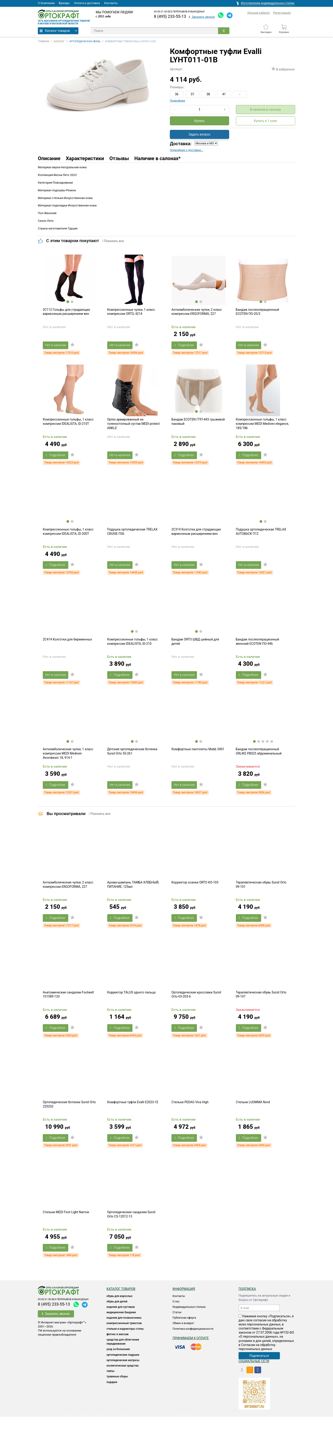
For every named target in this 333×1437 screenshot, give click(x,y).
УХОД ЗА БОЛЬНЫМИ (118, 1369)
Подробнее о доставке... (186, 150)
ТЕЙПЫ (110, 1391)
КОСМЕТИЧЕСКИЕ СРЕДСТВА (123, 1386)
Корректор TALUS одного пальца (131, 1008)
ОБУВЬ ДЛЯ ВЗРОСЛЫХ (119, 1316)
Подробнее (177, 100)
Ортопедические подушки (123, 1375)
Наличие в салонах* (157, 158)
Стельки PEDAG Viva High (190, 1120)
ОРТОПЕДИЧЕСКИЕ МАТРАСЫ (123, 1380)
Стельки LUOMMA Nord (253, 1120)
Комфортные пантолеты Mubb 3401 (197, 760)
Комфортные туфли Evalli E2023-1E (132, 1120)
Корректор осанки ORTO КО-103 (194, 896)
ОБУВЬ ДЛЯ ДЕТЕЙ (117, 1321)
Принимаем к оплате (191, 1358)
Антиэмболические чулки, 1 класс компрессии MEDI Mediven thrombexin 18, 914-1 (68, 765)
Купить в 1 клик (265, 121)
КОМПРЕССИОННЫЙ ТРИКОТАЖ (124, 1343)
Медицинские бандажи (121, 1332)
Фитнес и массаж (118, 1354)
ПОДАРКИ (112, 1402)
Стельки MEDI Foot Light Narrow (66, 1232)
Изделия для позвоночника (124, 1338)
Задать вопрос (199, 134)
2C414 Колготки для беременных (67, 648)
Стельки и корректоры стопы (125, 1349)
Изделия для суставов (121, 1327)
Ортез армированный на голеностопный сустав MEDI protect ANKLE (133, 428)
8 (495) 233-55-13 (170, 16)
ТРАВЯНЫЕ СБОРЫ (117, 1396)
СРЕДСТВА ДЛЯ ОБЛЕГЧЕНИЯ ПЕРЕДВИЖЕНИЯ (123, 1362)
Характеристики (85, 158)
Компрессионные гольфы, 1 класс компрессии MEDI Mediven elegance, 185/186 (262, 428)
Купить (199, 121)
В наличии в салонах (265, 109)
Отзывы (119, 158)
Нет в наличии (57, 347)
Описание (49, 158)
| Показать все (113, 241)
